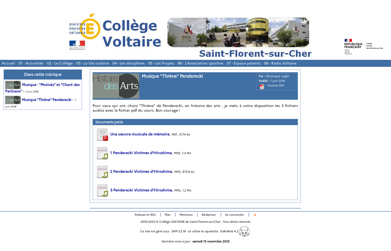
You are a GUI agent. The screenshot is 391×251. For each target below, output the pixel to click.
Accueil (8, 63)
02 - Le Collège (60, 63)
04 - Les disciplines (128, 63)
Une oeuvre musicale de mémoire (132, 134)
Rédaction (209, 215)
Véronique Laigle (277, 76)
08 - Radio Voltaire (280, 63)
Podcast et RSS (145, 215)
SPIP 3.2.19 (178, 231)
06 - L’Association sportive (200, 63)
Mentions (186, 215)
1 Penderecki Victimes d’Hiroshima (133, 152)
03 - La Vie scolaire (92, 63)
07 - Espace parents (243, 63)
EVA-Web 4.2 (235, 231)
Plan (167, 215)
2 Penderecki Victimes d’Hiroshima (133, 171)
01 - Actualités (31, 63)
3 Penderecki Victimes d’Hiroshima (133, 190)
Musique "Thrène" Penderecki (38, 100)
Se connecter (234, 215)
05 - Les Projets (161, 63)
